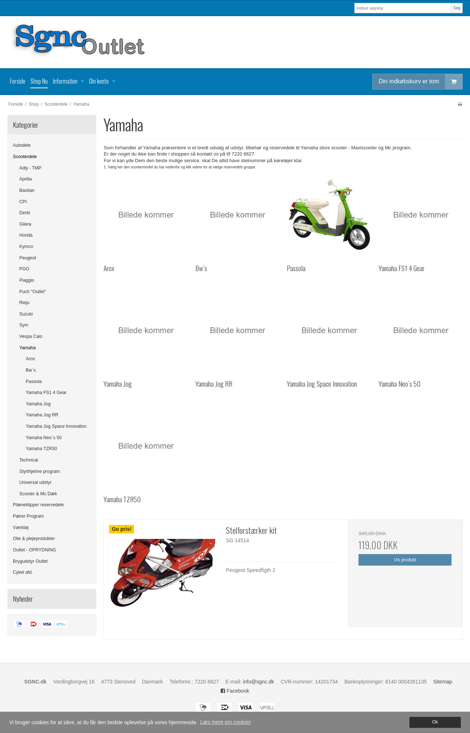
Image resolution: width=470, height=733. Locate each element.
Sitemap (442, 682)
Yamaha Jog (38, 403)
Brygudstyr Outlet (30, 561)
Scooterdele (25, 156)
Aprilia (25, 179)
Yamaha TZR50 (41, 448)
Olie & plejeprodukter (34, 538)
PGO (24, 268)
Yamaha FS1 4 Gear (46, 392)
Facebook (235, 691)
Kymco (26, 246)
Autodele (21, 145)
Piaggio (27, 280)
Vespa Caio (31, 336)
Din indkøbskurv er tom (420, 81)
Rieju (24, 302)
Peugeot (27, 257)
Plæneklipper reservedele (38, 504)
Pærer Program (28, 516)
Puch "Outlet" (32, 291)
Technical (28, 460)
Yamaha (27, 347)
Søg (456, 8)
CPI (23, 201)
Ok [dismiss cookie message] (435, 722)
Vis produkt (405, 559)
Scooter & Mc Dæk (38, 493)
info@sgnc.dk (258, 682)
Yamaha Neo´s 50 (44, 437)
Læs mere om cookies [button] (225, 722)
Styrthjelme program (39, 471)
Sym (24, 325)
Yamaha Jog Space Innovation (56, 426)
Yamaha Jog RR (42, 414)
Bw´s (31, 370)
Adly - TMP (30, 168)
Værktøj (21, 527)
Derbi (24, 212)
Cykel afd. (23, 572)
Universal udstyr (35, 482)
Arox (30, 358)
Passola (34, 381)
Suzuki (26, 314)
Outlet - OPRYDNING (34, 550)
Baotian (27, 190)
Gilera (25, 224)
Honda (26, 235)
